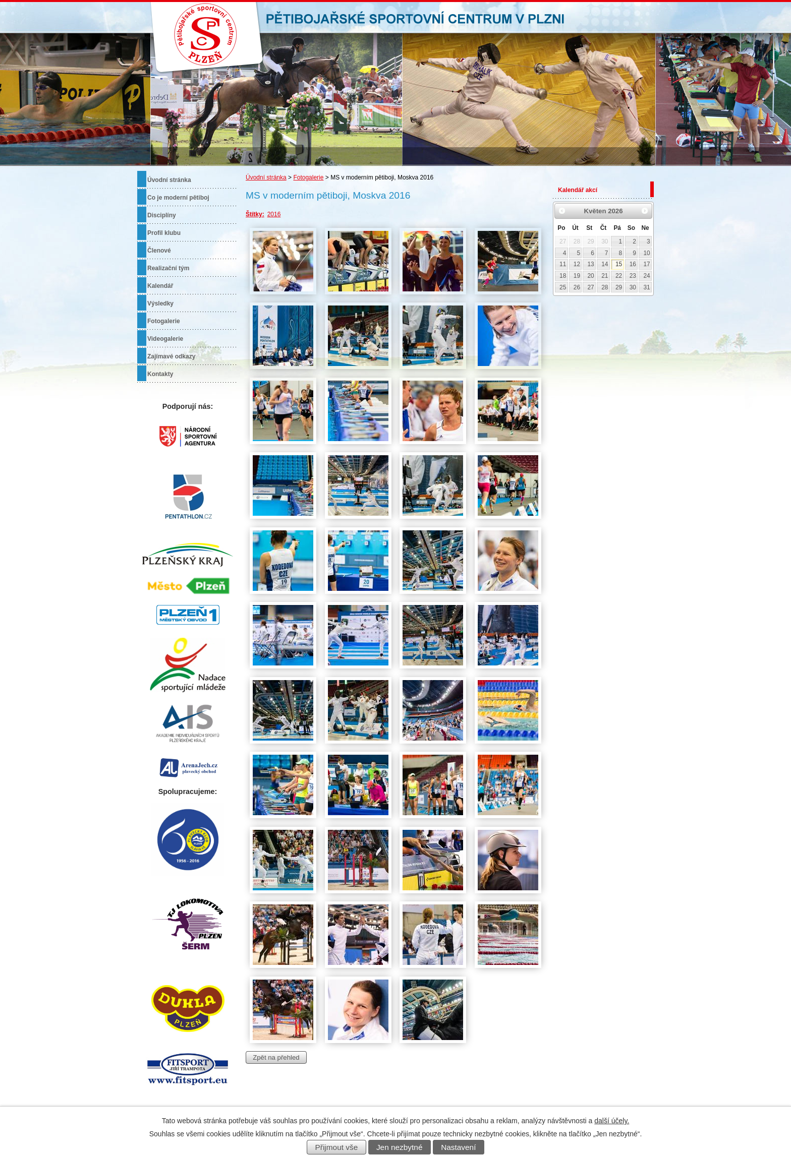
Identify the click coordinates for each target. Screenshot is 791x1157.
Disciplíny (161, 215)
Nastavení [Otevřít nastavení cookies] (458, 1147)
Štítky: (255, 214)
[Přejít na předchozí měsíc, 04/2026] (562, 211)
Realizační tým (168, 268)
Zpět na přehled (276, 1057)
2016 (274, 214)
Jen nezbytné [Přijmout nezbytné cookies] (399, 1147)
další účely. (611, 1121)
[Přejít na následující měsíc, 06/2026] (645, 211)
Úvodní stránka (266, 177)
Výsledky (160, 303)
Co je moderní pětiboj (178, 197)
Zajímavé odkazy (171, 356)
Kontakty (160, 374)
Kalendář (160, 285)
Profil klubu (164, 232)
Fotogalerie (308, 177)
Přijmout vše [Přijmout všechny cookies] (336, 1147)
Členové (159, 250)
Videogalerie (165, 338)
